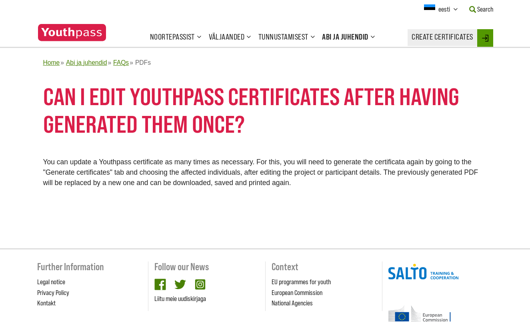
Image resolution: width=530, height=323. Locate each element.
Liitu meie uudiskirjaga (180, 299)
